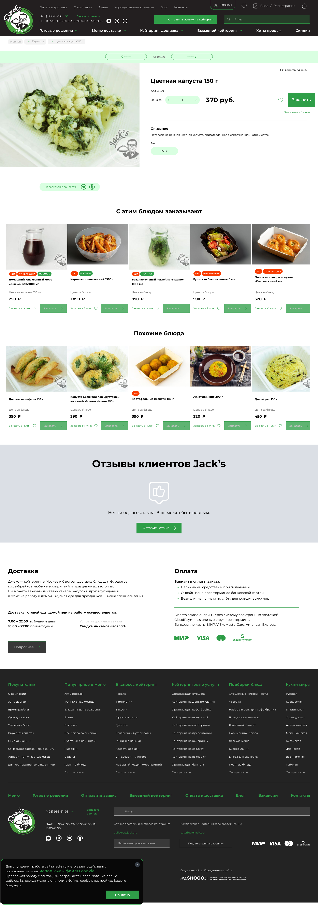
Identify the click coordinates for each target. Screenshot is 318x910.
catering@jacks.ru (192, 839)
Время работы (18, 716)
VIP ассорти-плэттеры (131, 764)
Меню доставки (106, 31)
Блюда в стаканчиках (244, 724)
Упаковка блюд (19, 732)
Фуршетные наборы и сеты (248, 701)
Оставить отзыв (293, 70)
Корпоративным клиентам (134, 7)
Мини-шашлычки (128, 748)
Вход (264, 6)
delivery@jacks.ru (125, 839)
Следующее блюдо (189, 56)
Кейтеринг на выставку (188, 764)
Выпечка (70, 732)
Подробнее (24, 654)
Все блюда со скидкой (80, 740)
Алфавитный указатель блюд (29, 764)
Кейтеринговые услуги (195, 692)
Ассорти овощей (127, 756)
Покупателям (21, 692)
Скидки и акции (19, 748)
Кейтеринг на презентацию (192, 740)
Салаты (69, 764)
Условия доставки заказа (101, 629)
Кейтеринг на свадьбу (188, 756)
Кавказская (294, 708)
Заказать (279, 100)
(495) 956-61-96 (51, 16)
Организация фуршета (188, 701)
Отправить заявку (99, 803)
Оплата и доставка (53, 7)
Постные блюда (240, 771)
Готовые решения (56, 31)
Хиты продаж (268, 31)
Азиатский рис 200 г (214, 404)
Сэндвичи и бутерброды (133, 740)
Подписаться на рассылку (205, 850)
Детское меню (239, 748)
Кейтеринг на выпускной (190, 724)
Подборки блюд (245, 692)
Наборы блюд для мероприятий (139, 771)
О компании (83, 7)
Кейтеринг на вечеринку (190, 748)
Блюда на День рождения (83, 716)
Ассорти (235, 708)
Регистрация (284, 6)
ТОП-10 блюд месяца (79, 708)
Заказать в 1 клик (279, 113)
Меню (14, 803)
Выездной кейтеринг (217, 31)
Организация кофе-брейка (191, 716)
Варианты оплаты (21, 740)
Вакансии (268, 803)
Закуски (121, 716)
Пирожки (71, 756)
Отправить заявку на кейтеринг (191, 19)
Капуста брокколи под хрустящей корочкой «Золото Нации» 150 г (93, 404)
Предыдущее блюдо (128, 56)
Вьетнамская (295, 764)
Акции (103, 7)
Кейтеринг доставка (159, 31)
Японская (293, 756)
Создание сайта (191, 878)
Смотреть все (74, 779)
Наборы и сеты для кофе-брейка (252, 716)
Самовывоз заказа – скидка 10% (31, 756)
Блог (164, 7)
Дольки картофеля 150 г (32, 404)
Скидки (303, 31)
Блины (69, 724)
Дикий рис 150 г (271, 404)
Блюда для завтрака (243, 764)
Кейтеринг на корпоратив (191, 732)
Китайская (293, 748)
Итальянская (295, 716)
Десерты (122, 732)
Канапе (121, 701)
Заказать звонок (88, 16)
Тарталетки (124, 708)
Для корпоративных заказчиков (31, 771)
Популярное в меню (85, 692)
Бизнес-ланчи (239, 756)
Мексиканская (296, 740)
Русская (292, 701)
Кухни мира (298, 692)
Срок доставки (18, 724)
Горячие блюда (75, 771)
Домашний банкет (242, 732)
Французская (295, 724)
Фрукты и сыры (127, 724)
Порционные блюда (243, 740)
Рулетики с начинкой (79, 748)
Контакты (181, 7)
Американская (297, 732)
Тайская (292, 771)
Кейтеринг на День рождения (193, 708)
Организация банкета (188, 771)
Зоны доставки (18, 708)
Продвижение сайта (218, 878)
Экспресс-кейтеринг (137, 692)
